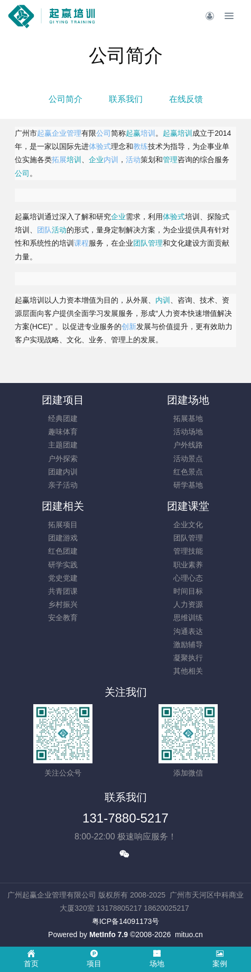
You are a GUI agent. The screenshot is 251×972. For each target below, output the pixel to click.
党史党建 (63, 578)
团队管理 (188, 538)
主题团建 (63, 445)
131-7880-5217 (125, 818)
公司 (103, 133)
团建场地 (188, 400)
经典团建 (63, 418)
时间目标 (188, 591)
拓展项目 (63, 524)
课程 (81, 243)
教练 (140, 146)
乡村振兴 (63, 604)
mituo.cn (189, 934)
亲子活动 (63, 485)
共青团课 (63, 591)
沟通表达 (188, 631)
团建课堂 (188, 506)
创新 (129, 326)
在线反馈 (186, 99)
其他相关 (188, 671)
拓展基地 (188, 418)
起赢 (44, 133)
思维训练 (188, 617)
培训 (148, 133)
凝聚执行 (188, 657)
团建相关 (63, 506)
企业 (59, 133)
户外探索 (63, 458)
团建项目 (63, 400)
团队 (44, 230)
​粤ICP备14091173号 (126, 921)
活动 (133, 159)
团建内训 (63, 472)
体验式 (100, 146)
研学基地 (188, 485)
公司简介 (65, 99)
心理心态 (188, 578)
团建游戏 (63, 538)
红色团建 (63, 551)
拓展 (59, 159)
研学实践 (63, 564)
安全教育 (63, 617)
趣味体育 (63, 431)
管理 (74, 133)
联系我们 (126, 99)
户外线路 (188, 445)
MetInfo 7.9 (108, 934)
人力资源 (188, 604)
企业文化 (188, 524)
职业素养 (188, 564)
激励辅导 (188, 644)
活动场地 (188, 431)
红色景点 (188, 472)
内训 (111, 159)
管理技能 (188, 551)
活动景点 (188, 458)
